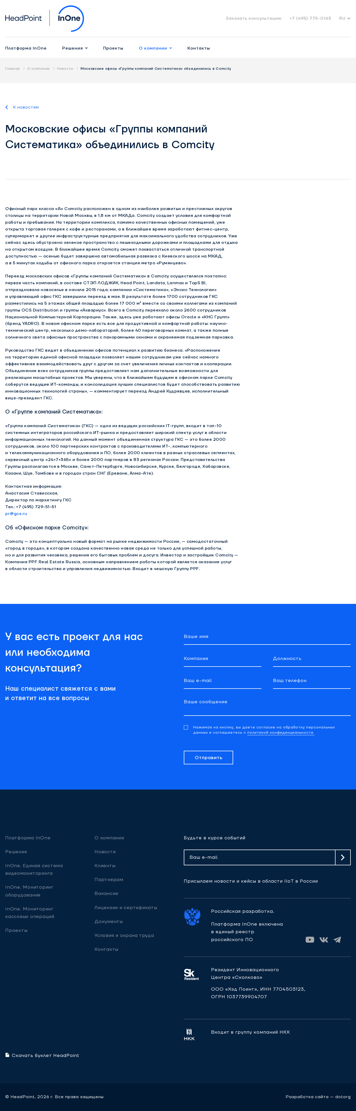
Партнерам (109, 880)
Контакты (198, 48)
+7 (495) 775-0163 (310, 18)
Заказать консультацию (254, 18)
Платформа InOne (26, 48)
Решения (72, 48)
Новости (65, 69)
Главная (12, 69)
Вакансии (106, 893)
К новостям (26, 107)
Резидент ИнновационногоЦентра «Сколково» (245, 973)
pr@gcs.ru (16, 513)
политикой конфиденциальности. (281, 732)
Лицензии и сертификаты (126, 908)
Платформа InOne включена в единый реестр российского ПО (247, 931)
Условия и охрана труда (124, 935)
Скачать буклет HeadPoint (42, 1056)
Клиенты (105, 866)
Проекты (113, 48)
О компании (153, 48)
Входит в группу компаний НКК (250, 1032)
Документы (109, 922)
